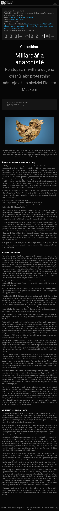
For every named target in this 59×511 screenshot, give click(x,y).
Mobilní (47, 508)
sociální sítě (14, 19)
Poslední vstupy (38, 508)
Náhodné (4, 508)
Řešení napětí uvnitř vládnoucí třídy (17, 102)
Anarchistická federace (17, 17)
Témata (29, 508)
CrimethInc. (29, 17)
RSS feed (11, 508)
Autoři (23, 508)
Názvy (18, 508)
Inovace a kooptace (13, 104)
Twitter (21, 19)
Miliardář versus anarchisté (15, 106)
